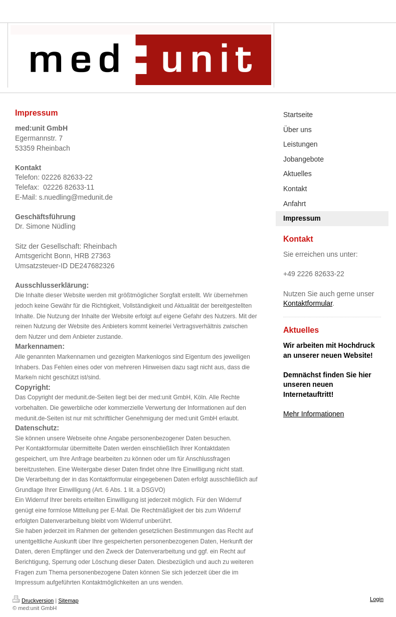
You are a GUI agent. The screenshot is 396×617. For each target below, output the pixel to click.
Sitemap (68, 600)
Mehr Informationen (313, 414)
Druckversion (33, 600)
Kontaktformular (307, 303)
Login (376, 599)
